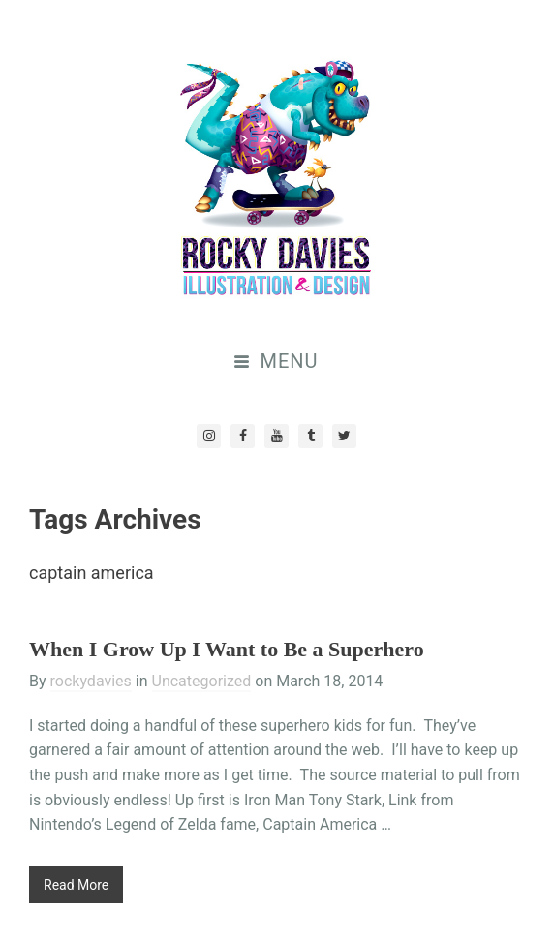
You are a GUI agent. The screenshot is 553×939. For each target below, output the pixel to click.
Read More (76, 885)
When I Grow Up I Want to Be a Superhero (226, 649)
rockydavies (91, 681)
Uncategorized (202, 681)
